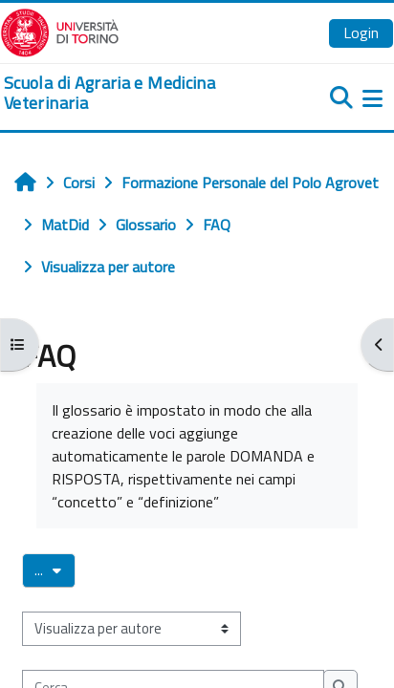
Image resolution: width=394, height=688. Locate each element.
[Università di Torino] (60, 30)
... (55, 569)
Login (361, 32)
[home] (131, 93)
